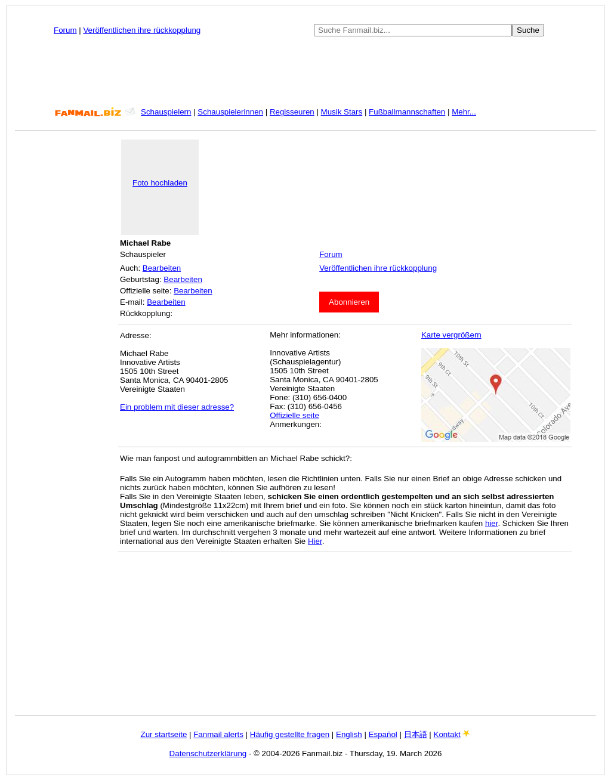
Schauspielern (166, 111)
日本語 (415, 734)
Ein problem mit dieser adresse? (177, 407)
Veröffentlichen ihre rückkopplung (141, 30)
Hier (315, 541)
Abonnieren (349, 302)
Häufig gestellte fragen (289, 734)
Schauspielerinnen (230, 111)
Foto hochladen (159, 182)
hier (491, 523)
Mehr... (464, 111)
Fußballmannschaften (407, 111)
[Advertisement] (305, 71)
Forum (65, 30)
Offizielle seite (294, 415)
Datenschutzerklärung (208, 753)
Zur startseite (164, 734)
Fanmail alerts (218, 734)
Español (383, 734)
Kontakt (447, 734)
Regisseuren (292, 111)
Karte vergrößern (451, 334)
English (349, 734)
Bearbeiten (162, 268)
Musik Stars (342, 111)
